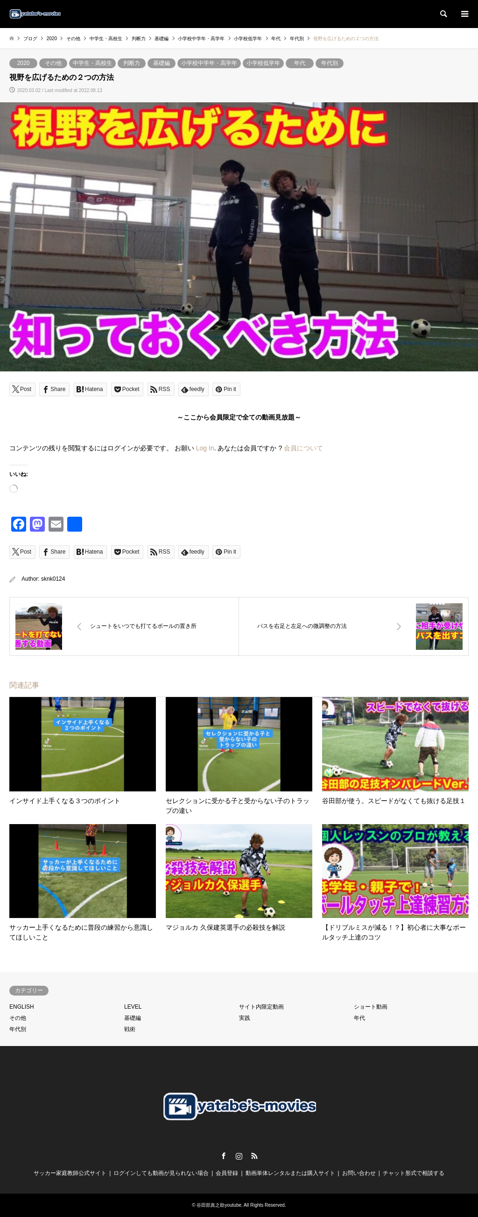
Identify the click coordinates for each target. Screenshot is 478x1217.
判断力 (131, 63)
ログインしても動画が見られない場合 (161, 1173)
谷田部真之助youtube (219, 1205)
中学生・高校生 (92, 63)
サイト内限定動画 (261, 1006)
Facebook (223, 1156)
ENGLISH (21, 1006)
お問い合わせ (359, 1173)
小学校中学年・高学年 (209, 63)
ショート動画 (370, 1006)
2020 (23, 63)
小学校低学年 (263, 63)
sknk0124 (53, 579)
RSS (254, 1156)
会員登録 (227, 1173)
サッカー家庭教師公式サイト (70, 1173)
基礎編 (161, 63)
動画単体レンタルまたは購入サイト (290, 1173)
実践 (244, 1018)
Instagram (239, 1156)
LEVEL (132, 1006)
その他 (53, 63)
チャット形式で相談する (413, 1173)
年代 (299, 63)
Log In (205, 448)
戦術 (129, 1029)
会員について (303, 448)
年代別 (329, 63)
